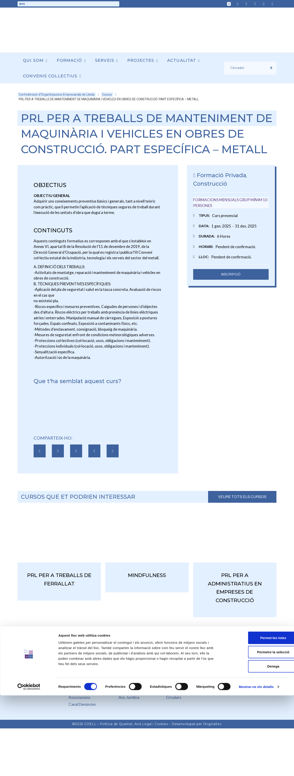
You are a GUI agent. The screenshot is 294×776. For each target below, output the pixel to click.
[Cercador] (247, 68)
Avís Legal (143, 724)
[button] (40, 450)
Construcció (210, 183)
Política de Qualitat (116, 724)
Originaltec (212, 724)
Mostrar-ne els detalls (256, 670)
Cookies (161, 724)
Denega (257, 653)
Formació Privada (221, 175)
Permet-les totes (257, 625)
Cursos (107, 94)
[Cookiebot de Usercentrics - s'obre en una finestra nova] (28, 670)
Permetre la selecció (257, 639)
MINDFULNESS (146, 575)
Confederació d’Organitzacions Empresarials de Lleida (57, 94)
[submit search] (271, 68)
